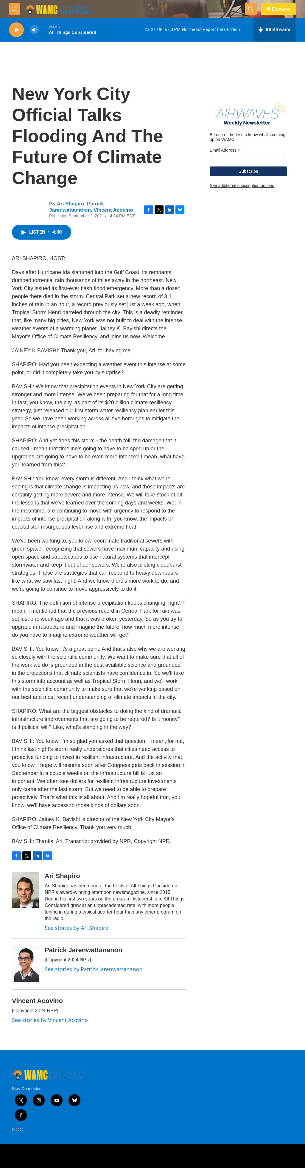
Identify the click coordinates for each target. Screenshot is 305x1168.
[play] (16, 29)
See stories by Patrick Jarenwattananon (94, 969)
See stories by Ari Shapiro (76, 927)
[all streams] (274, 30)
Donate (281, 9)
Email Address (225, 150)
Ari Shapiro (70, 204)
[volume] (34, 30)
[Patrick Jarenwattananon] (25, 964)
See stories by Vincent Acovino (50, 1020)
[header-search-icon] (251, 9)
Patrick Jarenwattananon (76, 207)
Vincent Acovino (113, 210)
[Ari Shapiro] (25, 890)
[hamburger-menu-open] (14, 9)
